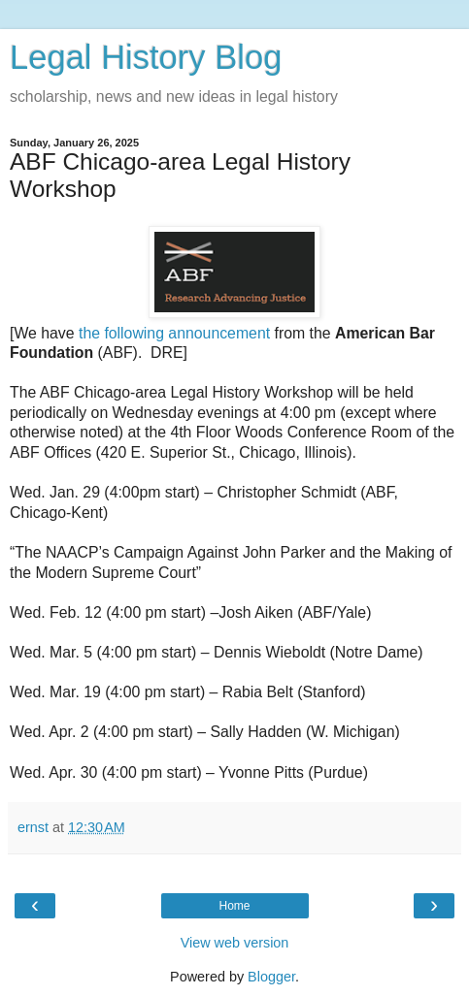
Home (234, 906)
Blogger (271, 976)
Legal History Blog (146, 57)
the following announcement (174, 333)
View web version (235, 942)
